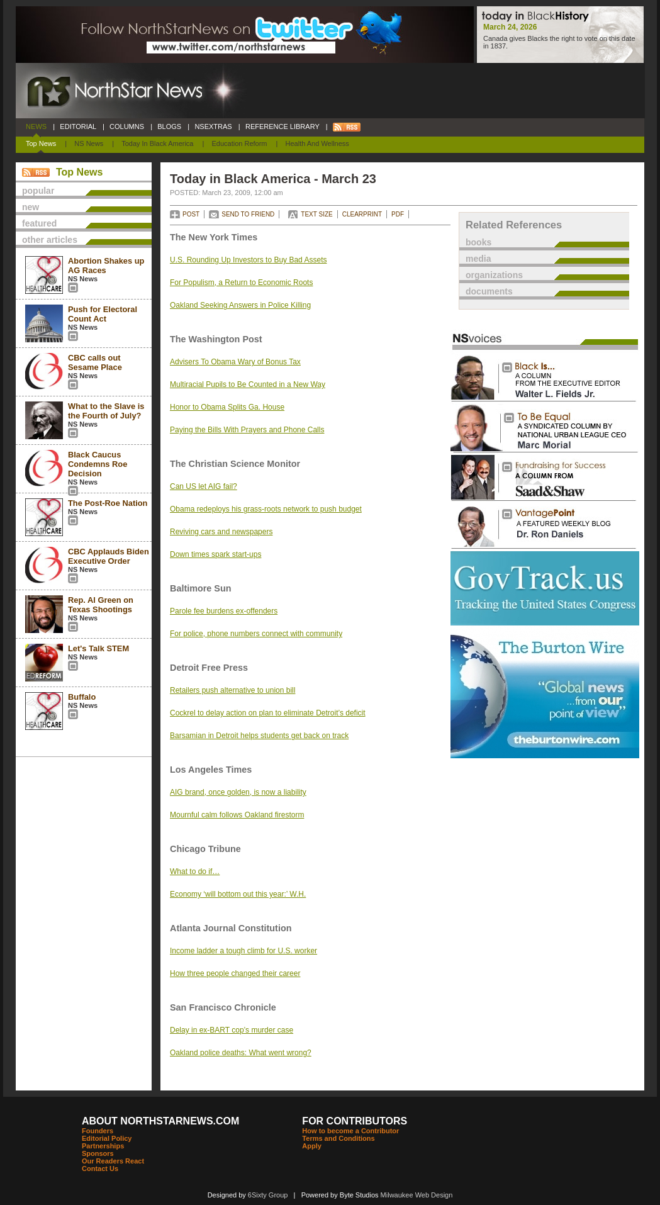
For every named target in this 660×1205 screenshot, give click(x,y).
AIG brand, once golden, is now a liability (238, 792)
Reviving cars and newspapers (221, 531)
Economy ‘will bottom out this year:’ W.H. (238, 894)
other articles (49, 240)
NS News (88, 143)
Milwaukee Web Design (417, 1195)
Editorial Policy (106, 1138)
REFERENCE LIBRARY (282, 126)
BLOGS (169, 126)
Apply (312, 1146)
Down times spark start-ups (215, 554)
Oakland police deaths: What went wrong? (240, 1052)
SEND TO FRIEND (247, 214)
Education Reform (239, 143)
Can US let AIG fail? (203, 486)
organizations (494, 275)
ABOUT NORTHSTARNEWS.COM (160, 1121)
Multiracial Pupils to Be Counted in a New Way (247, 384)
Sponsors (98, 1153)
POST (190, 214)
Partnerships (103, 1146)
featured (39, 223)
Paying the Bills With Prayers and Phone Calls (247, 429)
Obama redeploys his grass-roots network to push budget (266, 509)
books (478, 242)
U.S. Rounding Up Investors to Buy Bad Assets (248, 259)
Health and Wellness (317, 143)
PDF (397, 214)
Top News (41, 143)
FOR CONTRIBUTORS (354, 1121)
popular (38, 191)
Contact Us (100, 1168)
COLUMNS (127, 126)
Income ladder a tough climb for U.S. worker (243, 950)
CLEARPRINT (362, 214)
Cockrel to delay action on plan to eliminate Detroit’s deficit (268, 713)
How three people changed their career (235, 973)
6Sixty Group (268, 1195)
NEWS (36, 126)
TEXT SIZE (316, 214)
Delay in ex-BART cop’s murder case (231, 1030)
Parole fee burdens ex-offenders (223, 611)
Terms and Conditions (338, 1138)
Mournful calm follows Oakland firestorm (237, 814)
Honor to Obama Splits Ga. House (227, 407)
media (478, 259)
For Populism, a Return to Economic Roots (241, 282)
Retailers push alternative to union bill (232, 690)
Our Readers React (113, 1161)
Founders (97, 1131)
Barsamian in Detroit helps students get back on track (259, 735)
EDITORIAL (78, 126)
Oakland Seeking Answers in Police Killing (240, 305)
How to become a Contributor (350, 1131)
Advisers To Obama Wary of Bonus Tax (235, 361)
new (30, 207)
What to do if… (195, 871)
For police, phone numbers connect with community (256, 633)
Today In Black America (157, 143)
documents (489, 291)
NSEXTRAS (213, 126)
